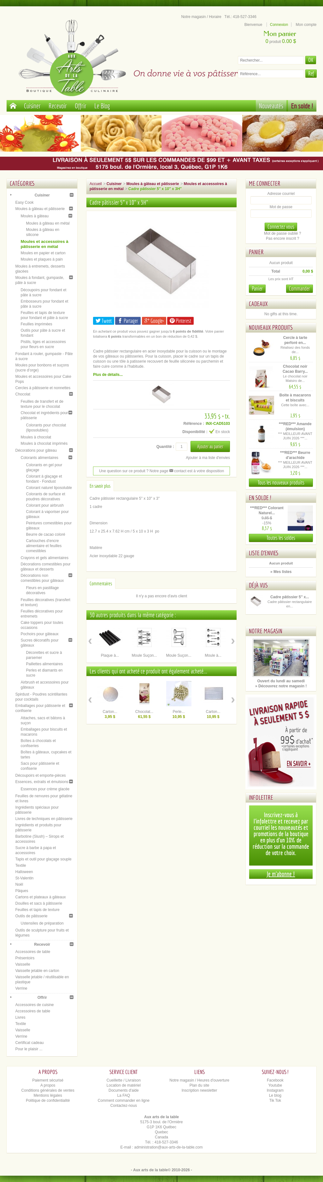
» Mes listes (280, 572)
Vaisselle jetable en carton (37, 970)
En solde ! (302, 106)
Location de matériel (124, 1085)
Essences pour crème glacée (45, 789)
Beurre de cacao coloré (45, 534)
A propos (47, 1085)
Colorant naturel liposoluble (49, 487)
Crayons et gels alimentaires (44, 558)
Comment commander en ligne (124, 1100)
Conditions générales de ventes (47, 1090)
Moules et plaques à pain (41, 259)
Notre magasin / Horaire (201, 17)
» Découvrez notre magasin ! (281, 686)
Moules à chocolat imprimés (44, 443)
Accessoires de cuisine (34, 1005)
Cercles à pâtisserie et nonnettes (42, 388)
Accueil (96, 184)
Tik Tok (275, 1100)
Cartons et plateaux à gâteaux (40, 897)
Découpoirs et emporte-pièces (40, 775)
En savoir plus (100, 486)
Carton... (110, 711)
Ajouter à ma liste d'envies (208, 457)
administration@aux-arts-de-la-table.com (168, 1147)
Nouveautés (271, 106)
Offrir (80, 106)
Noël (19, 884)
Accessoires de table (32, 952)
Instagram (275, 1090)
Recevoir (58, 106)
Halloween (24, 872)
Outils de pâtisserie (31, 916)
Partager (128, 320)
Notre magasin (265, 631)
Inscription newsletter (199, 1090)
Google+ (154, 320)
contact (177, 471)
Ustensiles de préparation (42, 923)
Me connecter (264, 183)
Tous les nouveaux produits (281, 482)
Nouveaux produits (271, 327)
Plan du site (199, 1085)
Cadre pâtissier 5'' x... (289, 597)
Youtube (275, 1085)
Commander (299, 288)
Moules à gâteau (35, 216)
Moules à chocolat (36, 437)
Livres (20, 1017)
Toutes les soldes (281, 537)
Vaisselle (22, 964)
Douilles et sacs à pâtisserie (38, 903)
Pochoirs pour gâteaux (39, 634)
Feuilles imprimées (36, 324)
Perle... (179, 711)
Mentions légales (48, 1095)
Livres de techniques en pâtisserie (43, 819)
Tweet (104, 320)
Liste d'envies (264, 553)
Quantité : (165, 446)
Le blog (275, 1095)
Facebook (275, 1080)
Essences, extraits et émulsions (41, 782)
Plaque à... (110, 655)
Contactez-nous (123, 1105)
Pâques (21, 891)
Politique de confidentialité (48, 1100)
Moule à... (213, 655)
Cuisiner (32, 106)
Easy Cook (24, 202)
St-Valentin (24, 878)
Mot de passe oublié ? (282, 233)
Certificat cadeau (29, 1042)
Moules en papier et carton (43, 253)
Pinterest (180, 320)
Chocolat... (144, 711)
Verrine (21, 988)
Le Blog (102, 106)
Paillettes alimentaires (44, 664)
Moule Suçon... (144, 655)
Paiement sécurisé (47, 1080)
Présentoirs (24, 958)
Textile (20, 865)
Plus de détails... (108, 374)
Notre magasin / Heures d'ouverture (199, 1080)
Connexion (279, 24)
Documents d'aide (124, 1090)
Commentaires (101, 583)
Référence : (194, 423)
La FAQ (123, 1095)
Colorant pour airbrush (44, 505)
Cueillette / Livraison (124, 1080)
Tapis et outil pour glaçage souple (43, 859)
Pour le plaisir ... (28, 1049)
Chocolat (22, 394)
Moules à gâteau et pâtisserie (40, 209)
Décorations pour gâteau (35, 450)
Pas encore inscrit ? (282, 238)
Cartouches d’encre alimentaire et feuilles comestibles (44, 546)
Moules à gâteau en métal (47, 223)
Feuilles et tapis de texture (37, 910)
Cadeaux (258, 303)
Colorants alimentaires (39, 457)
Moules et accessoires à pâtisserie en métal (44, 244)
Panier (256, 252)
